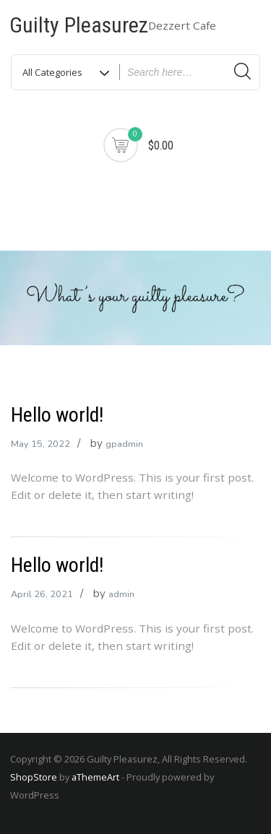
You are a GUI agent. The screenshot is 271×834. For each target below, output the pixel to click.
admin (121, 594)
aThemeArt (95, 776)
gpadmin (124, 444)
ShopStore (33, 776)
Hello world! (57, 415)
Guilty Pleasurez (78, 25)
